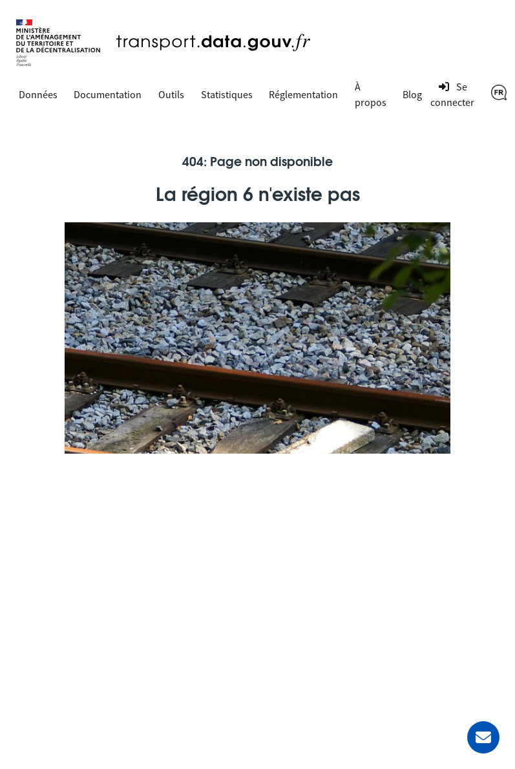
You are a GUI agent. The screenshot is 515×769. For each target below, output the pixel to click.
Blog (412, 94)
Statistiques (227, 94)
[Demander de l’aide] (483, 737)
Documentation (108, 94)
